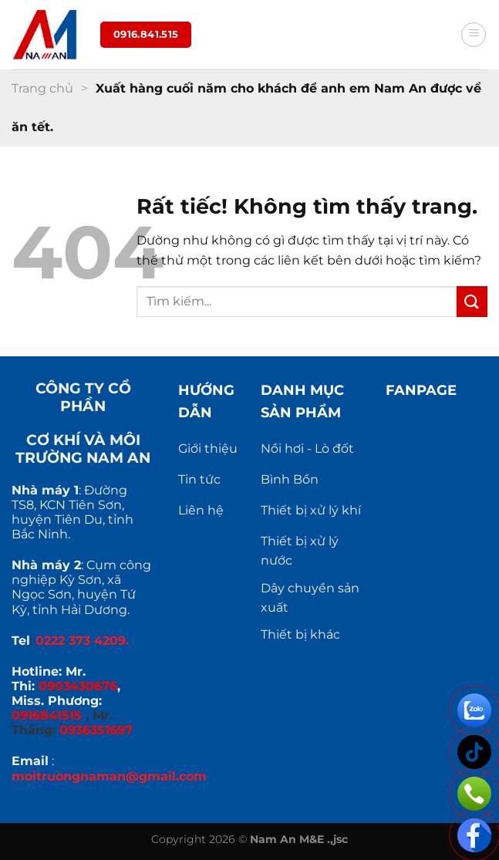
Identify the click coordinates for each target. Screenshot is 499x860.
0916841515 (47, 715)
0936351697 (96, 730)
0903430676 (78, 686)
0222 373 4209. (82, 640)
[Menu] (473, 34)
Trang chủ (42, 88)
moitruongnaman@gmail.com (109, 776)
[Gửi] (472, 301)
